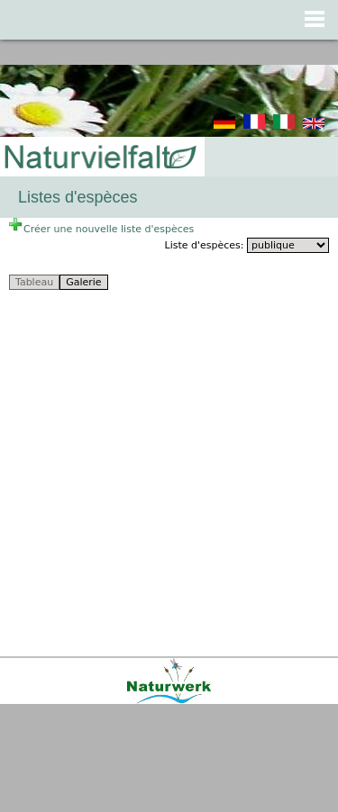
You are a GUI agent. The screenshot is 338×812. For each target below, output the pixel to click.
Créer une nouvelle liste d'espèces (101, 229)
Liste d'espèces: (206, 245)
